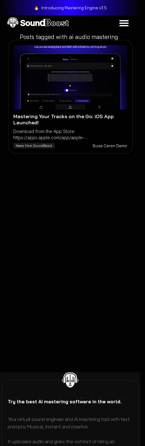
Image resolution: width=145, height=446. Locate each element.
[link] (70, 7)
